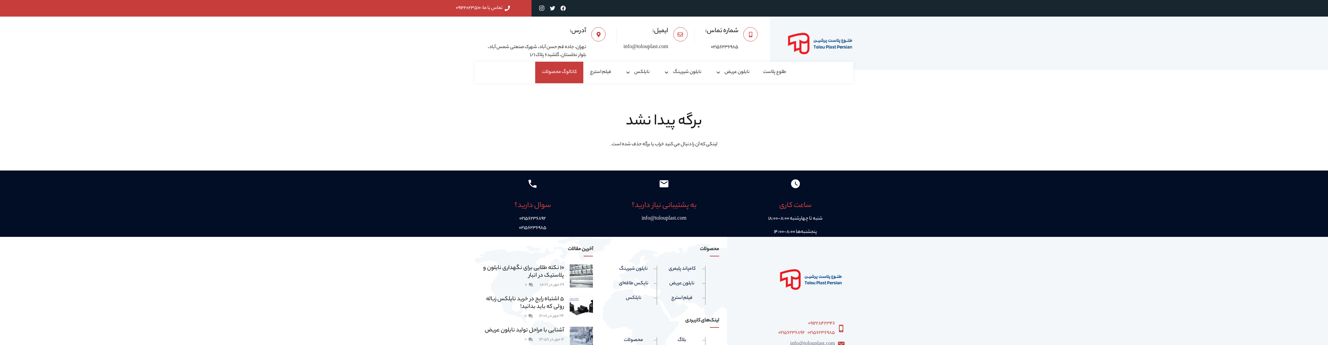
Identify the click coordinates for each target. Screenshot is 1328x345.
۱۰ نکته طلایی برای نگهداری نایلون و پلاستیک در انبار (523, 272)
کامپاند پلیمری (682, 269)
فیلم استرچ (682, 298)
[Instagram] (542, 8)
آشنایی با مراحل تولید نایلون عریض (524, 330)
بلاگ (682, 340)
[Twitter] (552, 8)
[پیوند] (820, 43)
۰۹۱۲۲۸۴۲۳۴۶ (821, 324)
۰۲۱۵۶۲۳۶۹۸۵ (821, 333)
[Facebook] (563, 8)
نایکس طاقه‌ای (633, 284)
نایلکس (633, 298)
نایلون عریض (682, 284)
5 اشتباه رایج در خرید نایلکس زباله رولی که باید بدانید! (525, 303)
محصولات (633, 340)
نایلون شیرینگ (633, 269)
